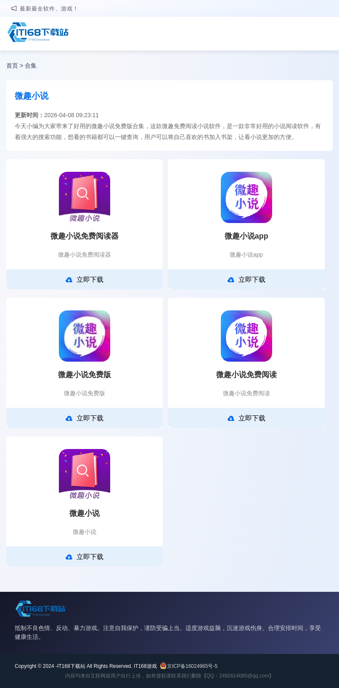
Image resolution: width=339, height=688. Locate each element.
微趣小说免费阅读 (246, 374)
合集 (31, 65)
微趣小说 (84, 513)
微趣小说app (246, 236)
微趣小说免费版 (84, 374)
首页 (12, 65)
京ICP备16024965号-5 (192, 666)
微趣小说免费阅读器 (84, 236)
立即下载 (84, 280)
